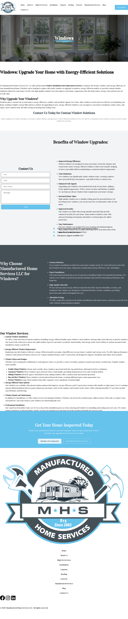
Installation (54, 5)
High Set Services (41, 5)
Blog (104, 5)
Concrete (79, 5)
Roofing (71, 5)
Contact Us (24, 10)
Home (23, 5)
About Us (30, 5)
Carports (63, 5)
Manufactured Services (92, 5)
